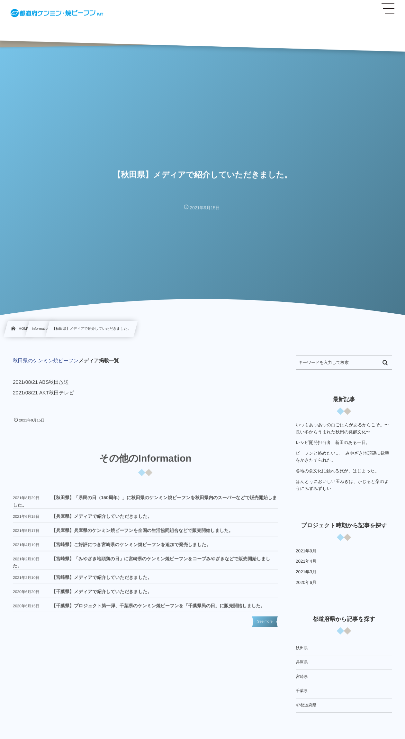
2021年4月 (306, 561)
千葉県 (302, 690)
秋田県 (302, 648)
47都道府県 (306, 705)
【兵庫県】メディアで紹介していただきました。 (101, 519)
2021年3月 (306, 571)
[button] (388, 8)
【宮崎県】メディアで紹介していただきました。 (101, 580)
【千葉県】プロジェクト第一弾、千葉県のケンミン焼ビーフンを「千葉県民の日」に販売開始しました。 (158, 608)
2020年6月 (306, 582)
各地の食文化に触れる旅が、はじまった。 (337, 470)
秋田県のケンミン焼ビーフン (45, 361)
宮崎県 (302, 676)
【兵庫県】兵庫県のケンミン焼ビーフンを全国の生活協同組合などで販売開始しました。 (142, 533)
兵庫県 (302, 662)
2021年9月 (306, 551)
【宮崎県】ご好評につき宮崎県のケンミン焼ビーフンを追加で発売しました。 (131, 547)
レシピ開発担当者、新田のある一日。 (333, 442)
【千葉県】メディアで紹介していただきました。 (101, 594)
